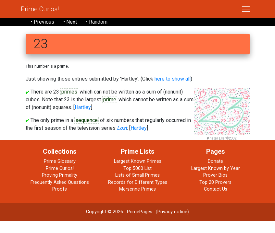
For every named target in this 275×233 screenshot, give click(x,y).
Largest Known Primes (137, 161)
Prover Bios (215, 175)
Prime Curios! (40, 9)
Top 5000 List (137, 168)
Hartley (83, 107)
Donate (215, 161)
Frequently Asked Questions (60, 182)
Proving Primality (59, 175)
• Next (70, 22)
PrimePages (139, 212)
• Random (96, 22)
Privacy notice (172, 212)
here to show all (173, 79)
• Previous (42, 22)
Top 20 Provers (215, 182)
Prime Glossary (60, 161)
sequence (86, 120)
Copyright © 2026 (104, 212)
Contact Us (215, 189)
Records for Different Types (137, 182)
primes (69, 92)
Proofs (59, 189)
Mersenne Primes (137, 189)
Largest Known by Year (215, 168)
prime (109, 99)
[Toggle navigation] (246, 9)
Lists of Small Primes (137, 175)
